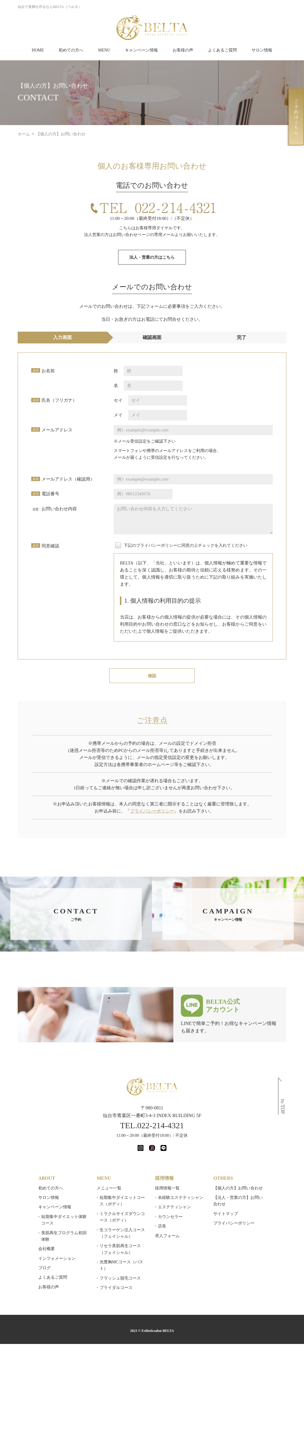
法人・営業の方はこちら (152, 257)
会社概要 (46, 1249)
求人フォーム (167, 1236)
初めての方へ (71, 50)
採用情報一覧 (167, 1188)
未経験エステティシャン (180, 1197)
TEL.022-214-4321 (152, 1125)
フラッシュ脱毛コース (120, 1278)
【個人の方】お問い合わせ (238, 1188)
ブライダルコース (116, 1287)
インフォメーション (56, 1258)
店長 (162, 1226)
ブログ (44, 1268)
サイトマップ (225, 1214)
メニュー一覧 (109, 1188)
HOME (38, 50)
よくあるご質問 (222, 50)
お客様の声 (183, 50)
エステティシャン (174, 1207)
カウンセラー (170, 1216)
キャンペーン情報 (141, 50)
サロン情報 (262, 50)
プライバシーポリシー (152, 811)
